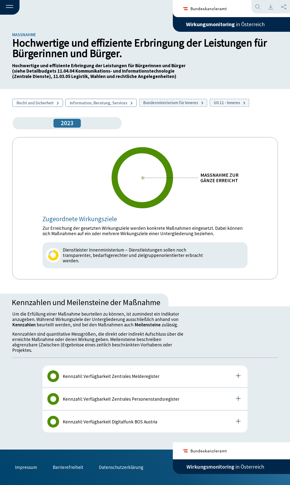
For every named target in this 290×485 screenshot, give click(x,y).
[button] (10, 7)
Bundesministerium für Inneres (173, 102)
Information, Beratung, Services (101, 103)
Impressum (26, 467)
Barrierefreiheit (68, 467)
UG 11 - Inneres (229, 102)
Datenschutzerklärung (121, 467)
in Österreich (225, 24)
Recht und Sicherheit (38, 103)
